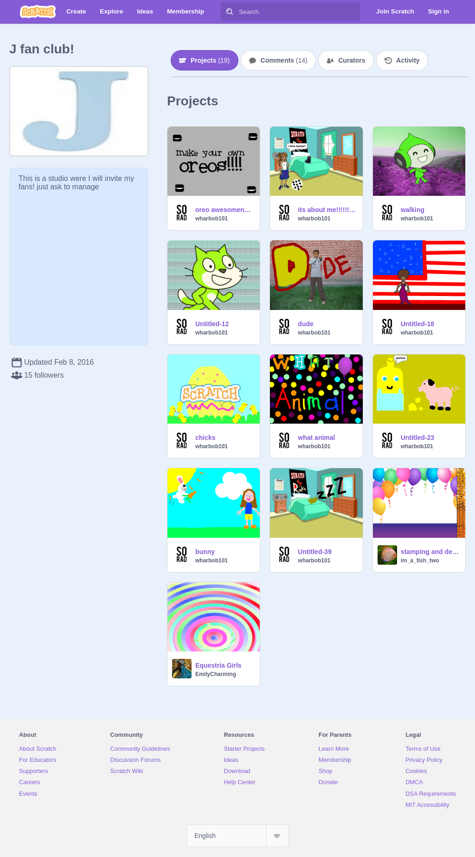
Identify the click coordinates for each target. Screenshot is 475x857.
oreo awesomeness (224, 209)
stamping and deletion (430, 551)
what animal (316, 437)
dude (305, 324)
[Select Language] (237, 836)
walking (412, 209)
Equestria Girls (218, 665)
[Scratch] (38, 11)
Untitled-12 (212, 324)
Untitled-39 (314, 551)
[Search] (229, 11)
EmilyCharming (215, 674)
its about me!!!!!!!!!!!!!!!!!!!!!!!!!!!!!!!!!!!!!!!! (327, 209)
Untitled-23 (417, 437)
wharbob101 (211, 218)
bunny (205, 551)
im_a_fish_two (420, 560)
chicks (205, 437)
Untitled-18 (417, 324)
